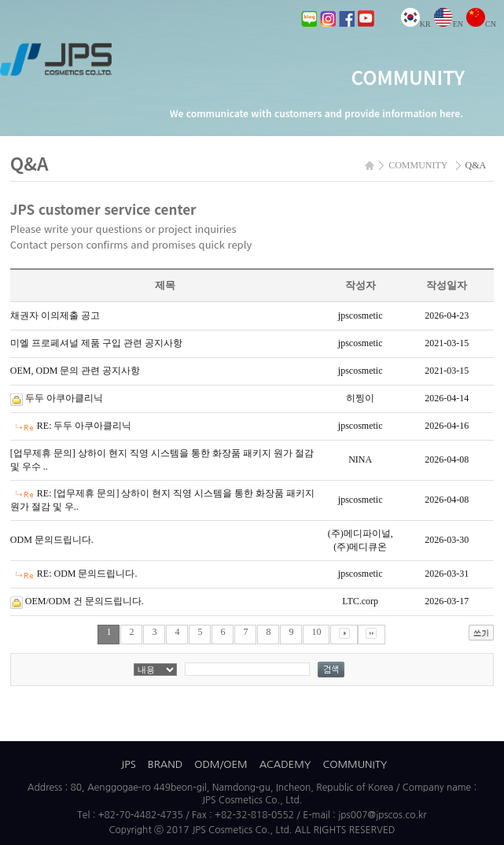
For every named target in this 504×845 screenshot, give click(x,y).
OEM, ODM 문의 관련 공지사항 (75, 370)
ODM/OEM (220, 764)
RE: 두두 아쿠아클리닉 (84, 425)
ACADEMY (285, 764)
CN (481, 24)
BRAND (165, 764)
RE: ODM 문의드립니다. (87, 573)
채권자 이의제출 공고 (55, 315)
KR (416, 24)
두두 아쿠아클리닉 (64, 398)
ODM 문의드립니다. (52, 539)
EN (448, 24)
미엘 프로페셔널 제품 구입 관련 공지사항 (96, 343)
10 (316, 631)
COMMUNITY (355, 764)
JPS (128, 764)
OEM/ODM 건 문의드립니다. (84, 601)
